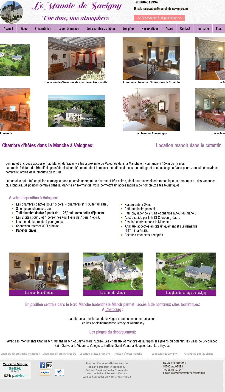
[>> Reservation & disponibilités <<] (159, 18)
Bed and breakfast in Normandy (106, 366)
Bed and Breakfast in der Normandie (107, 370)
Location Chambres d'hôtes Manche (107, 363)
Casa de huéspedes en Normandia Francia (107, 376)
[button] (203, 28)
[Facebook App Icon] (42, 365)
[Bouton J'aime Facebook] (64, 364)
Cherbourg (113, 309)
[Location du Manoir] (113, 293)
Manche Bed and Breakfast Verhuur (107, 373)
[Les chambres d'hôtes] (39, 293)
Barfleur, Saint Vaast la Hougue (124, 345)
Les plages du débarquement (112, 332)
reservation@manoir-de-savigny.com (165, 9)
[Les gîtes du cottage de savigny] (186, 293)
